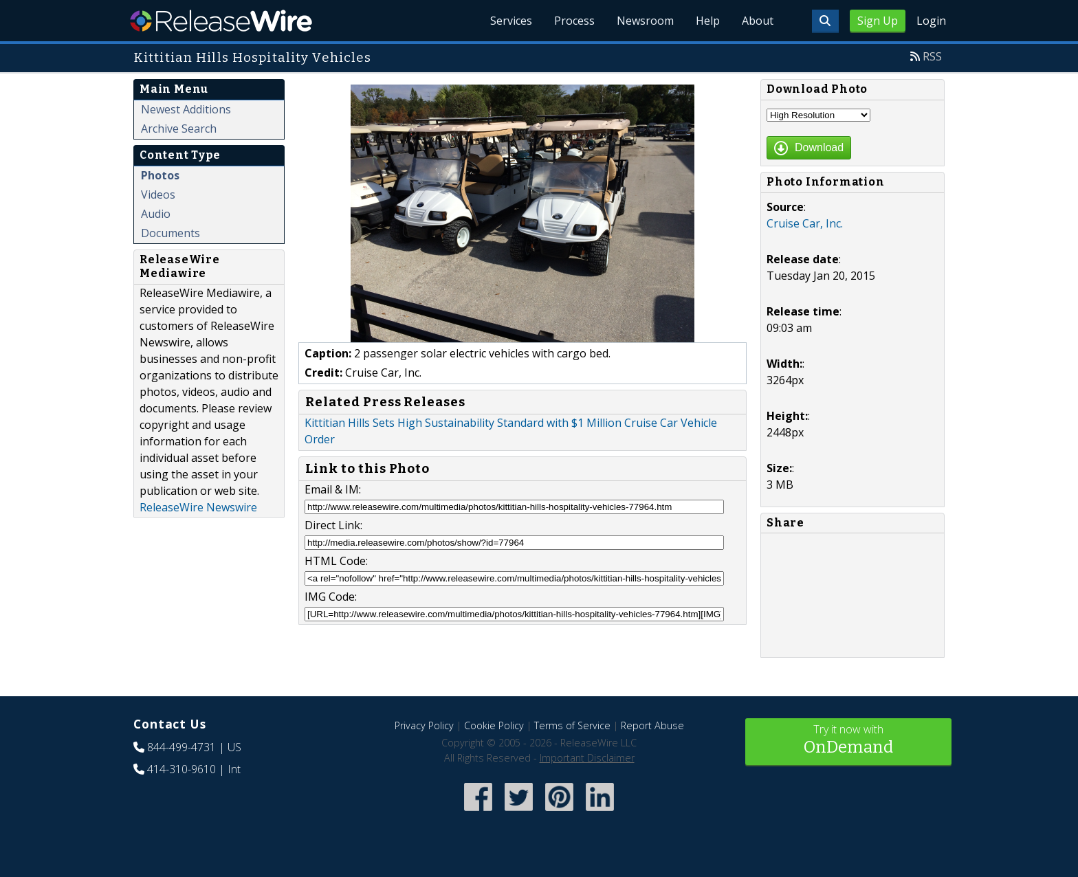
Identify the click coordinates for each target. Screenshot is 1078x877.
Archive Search (179, 128)
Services (511, 20)
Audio (155, 213)
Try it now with (848, 740)
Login (931, 20)
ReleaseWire (221, 20)
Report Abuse (652, 725)
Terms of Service (572, 725)
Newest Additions (186, 109)
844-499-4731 (181, 747)
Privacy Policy (424, 725)
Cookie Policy (494, 725)
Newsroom (645, 20)
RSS (932, 56)
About (757, 20)
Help (708, 20)
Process (574, 20)
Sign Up (877, 20)
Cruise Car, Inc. (805, 223)
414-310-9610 (181, 769)
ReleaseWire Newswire (198, 507)
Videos (158, 194)
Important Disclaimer (587, 757)
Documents (170, 233)
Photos (160, 175)
